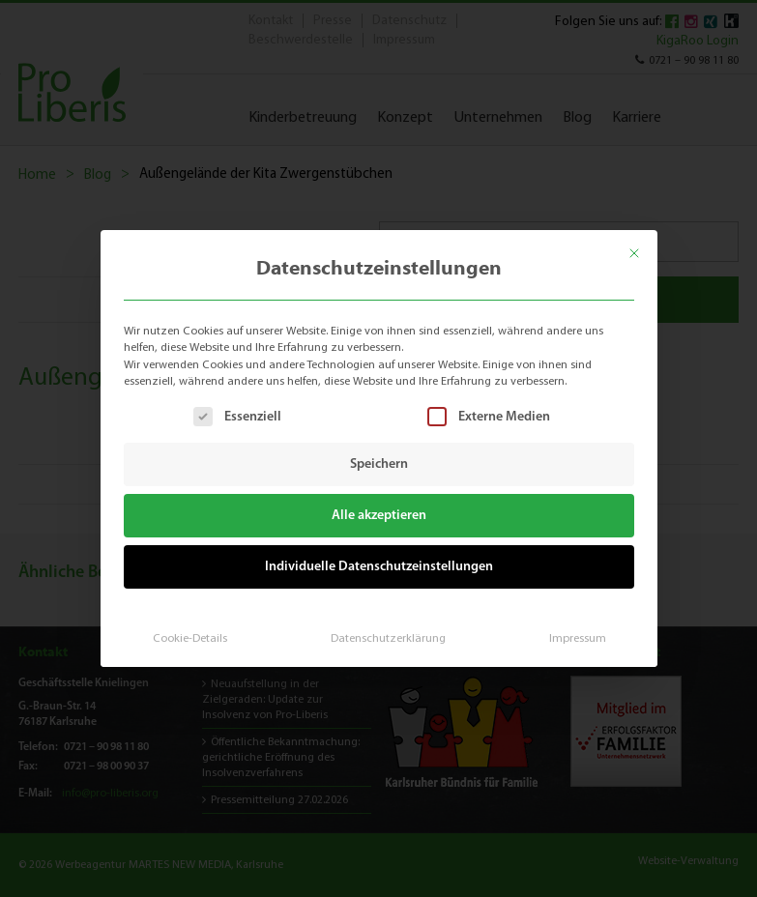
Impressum (569, 629)
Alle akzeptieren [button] (378, 514)
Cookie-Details (196, 629)
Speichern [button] (379, 463)
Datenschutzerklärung (387, 629)
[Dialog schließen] (645, 245)
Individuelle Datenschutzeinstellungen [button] (378, 562)
